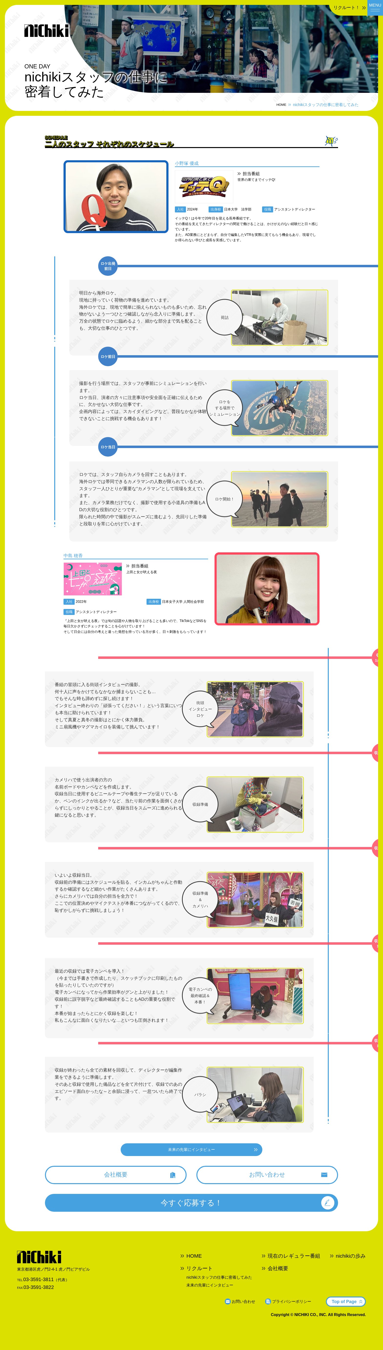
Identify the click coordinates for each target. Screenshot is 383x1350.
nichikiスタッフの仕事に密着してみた (219, 1287)
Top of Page (344, 1309)
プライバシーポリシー (291, 1309)
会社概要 (278, 1280)
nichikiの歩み (351, 1269)
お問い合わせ (243, 1309)
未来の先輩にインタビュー (209, 1293)
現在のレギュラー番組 (294, 1269)
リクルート (199, 1280)
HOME (278, 102)
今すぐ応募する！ (191, 1213)
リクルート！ (336, 10)
